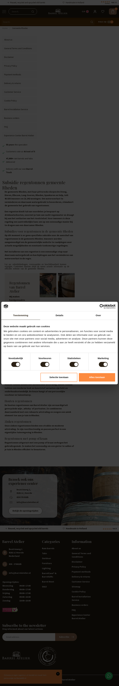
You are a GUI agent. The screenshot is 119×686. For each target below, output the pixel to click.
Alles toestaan (97, 377)
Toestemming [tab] (20, 315)
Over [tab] (98, 315)
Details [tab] (59, 315)
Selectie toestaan (58, 377)
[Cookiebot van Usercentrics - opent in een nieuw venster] (101, 306)
